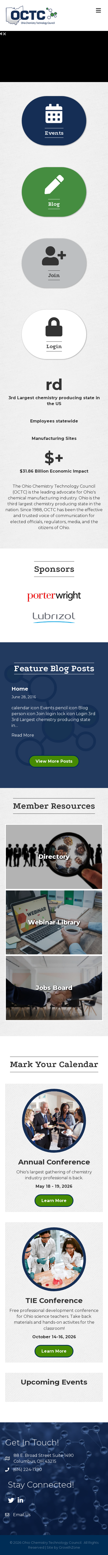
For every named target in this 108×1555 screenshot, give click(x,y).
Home (20, 689)
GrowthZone (69, 1547)
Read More (23, 735)
